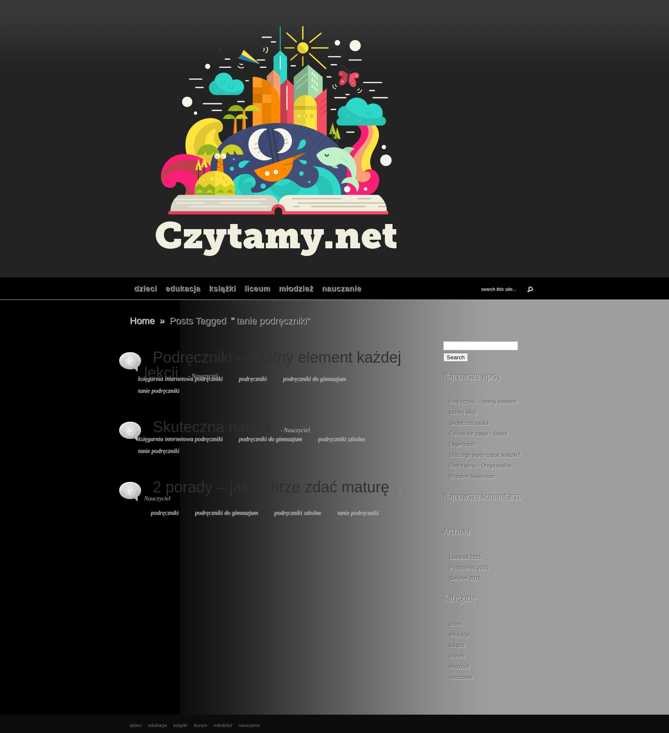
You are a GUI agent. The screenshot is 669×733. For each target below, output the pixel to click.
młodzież (296, 288)
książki (222, 288)
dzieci (145, 288)
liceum (257, 288)
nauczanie (341, 288)
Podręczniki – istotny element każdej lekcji (272, 365)
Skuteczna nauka (212, 427)
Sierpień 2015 (465, 579)
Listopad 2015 (465, 557)
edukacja (183, 288)
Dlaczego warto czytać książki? (484, 455)
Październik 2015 (469, 568)
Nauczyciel (297, 430)
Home (142, 320)
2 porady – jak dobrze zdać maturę (271, 487)
